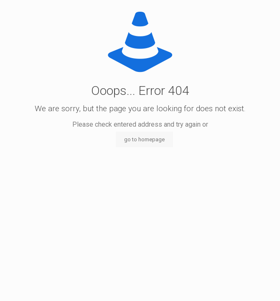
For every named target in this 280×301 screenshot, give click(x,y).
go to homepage (144, 139)
